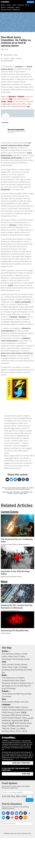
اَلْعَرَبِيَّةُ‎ (11, 723)
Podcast (5, 691)
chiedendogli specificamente (11, 158)
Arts (3, 654)
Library (8, 5)
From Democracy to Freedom (13, 678)
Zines (4, 664)
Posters (17, 664)
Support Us (30, 2)
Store (27, 5)
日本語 (23, 712)
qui (28, 106)
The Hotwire (6, 696)
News (16, 55)
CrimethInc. (5, 2)
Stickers (24, 664)
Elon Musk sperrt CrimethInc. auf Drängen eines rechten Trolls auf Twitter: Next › (18, 492)
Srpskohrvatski (17, 720)
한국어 (26, 720)
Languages (10, 7)
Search (3, 7)
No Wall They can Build (22, 694)
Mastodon (12, 96)
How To (17, 656)
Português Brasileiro (7, 60)
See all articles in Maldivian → (11, 9)
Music (10, 667)
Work (17, 680)
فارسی (30, 718)
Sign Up (29, 800)
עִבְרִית (4, 726)
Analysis (17, 654)
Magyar (18, 718)
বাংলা (17, 723)
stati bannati (5, 189)
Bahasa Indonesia (22, 715)
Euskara (11, 718)
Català (12, 728)
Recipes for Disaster (19, 683)
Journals (10, 664)
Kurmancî (5, 731)
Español (11, 707)
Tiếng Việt (5, 728)
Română (5, 723)
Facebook (13, 317)
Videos (4, 667)
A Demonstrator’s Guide (20, 659)
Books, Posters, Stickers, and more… (16, 702)
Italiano (18, 707)
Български (6, 715)
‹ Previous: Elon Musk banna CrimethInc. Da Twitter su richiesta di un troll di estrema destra (18, 488)
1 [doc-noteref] (12, 164)
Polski (4, 712)
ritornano (12, 225)
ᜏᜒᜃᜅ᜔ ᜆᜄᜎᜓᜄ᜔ (21, 731)
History (10, 656)
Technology (6, 659)
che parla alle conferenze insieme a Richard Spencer (16, 145)
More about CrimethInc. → (22, 763)
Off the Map (10, 688)
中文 (13, 715)
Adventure (10, 654)
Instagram (22, 317)
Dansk (29, 723)
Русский (29, 710)
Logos (15, 667)
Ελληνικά (10, 712)
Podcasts (21, 5)
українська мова (22, 726)
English (12, 58)
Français (18, 58)
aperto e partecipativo (23, 302)
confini (10, 285)
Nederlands (6, 720)
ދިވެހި (17, 728)
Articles (5, 651)
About (18, 7)
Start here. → (27, 774)
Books (3, 5)
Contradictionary (8, 680)
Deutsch (6, 58)
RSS (10, 99)
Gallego (22, 728)
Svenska (23, 723)
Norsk (12, 731)
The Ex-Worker (7, 694)
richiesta (18, 66)
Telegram (20, 96)
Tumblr (3, 101)
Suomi (17, 712)
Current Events (8, 55)
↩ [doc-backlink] (21, 467)
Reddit (10, 101)
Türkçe (24, 718)
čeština (4, 718)
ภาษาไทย (11, 726)
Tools (14, 5)
